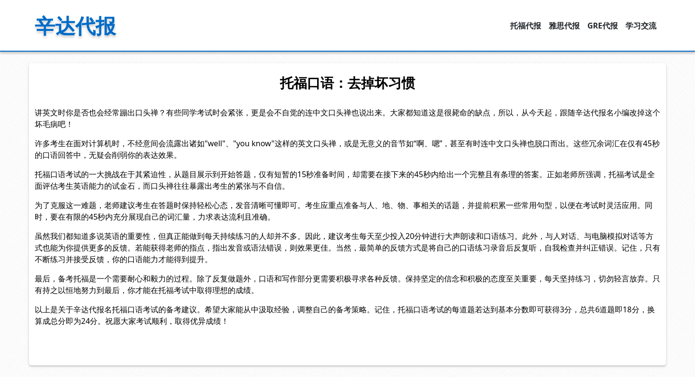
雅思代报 (564, 25)
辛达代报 (75, 25)
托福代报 (525, 25)
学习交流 (641, 25)
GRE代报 (602, 25)
